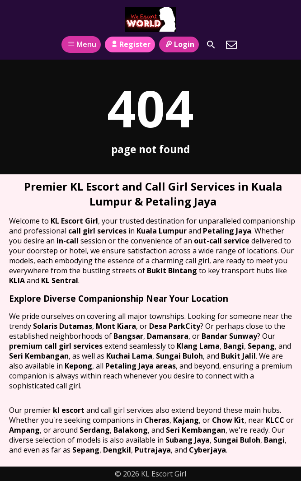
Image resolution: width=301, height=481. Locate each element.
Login (179, 44)
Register (129, 44)
